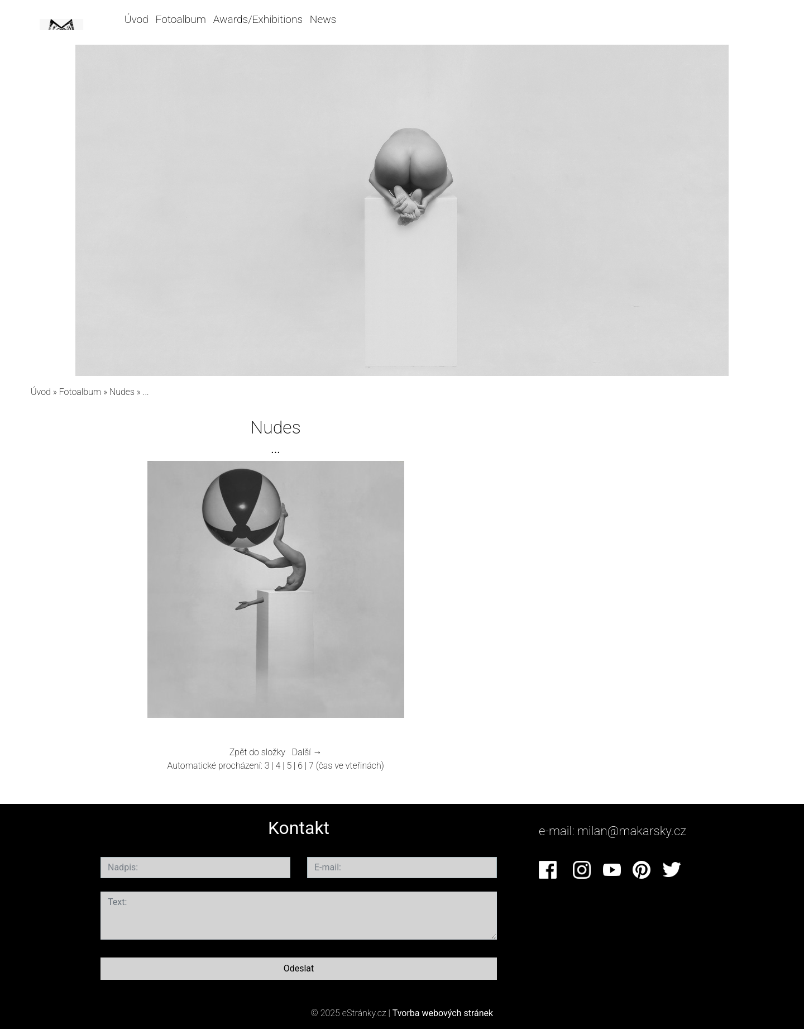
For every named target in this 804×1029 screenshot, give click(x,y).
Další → (307, 752)
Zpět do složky (257, 752)
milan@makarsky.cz (631, 830)
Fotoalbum (181, 19)
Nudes (122, 392)
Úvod (137, 19)
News (323, 19)
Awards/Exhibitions (258, 19)
